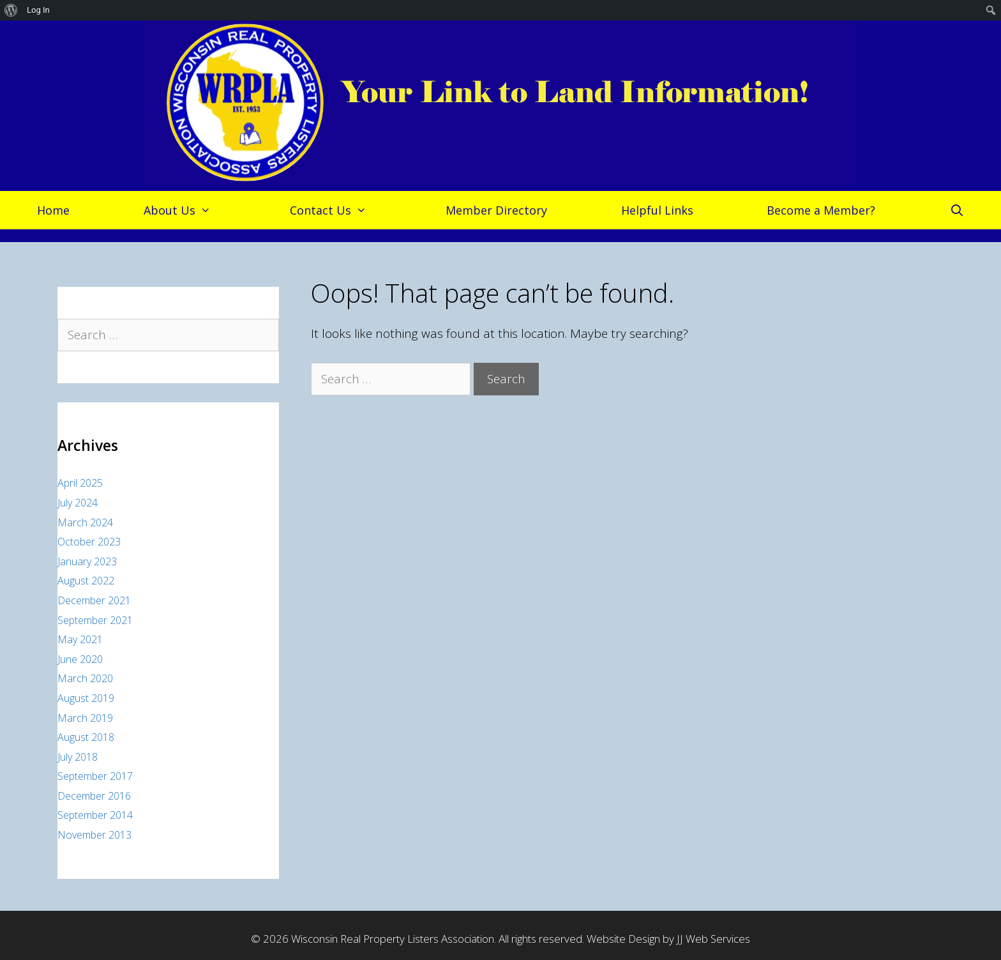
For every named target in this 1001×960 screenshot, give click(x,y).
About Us (183, 210)
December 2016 (94, 796)
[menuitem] (11, 10)
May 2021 (80, 639)
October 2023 (89, 542)
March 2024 (85, 522)
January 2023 (87, 561)
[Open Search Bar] (957, 210)
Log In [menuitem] (38, 10)
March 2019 (85, 718)
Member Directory (496, 210)
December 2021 (94, 600)
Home (53, 210)
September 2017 (95, 776)
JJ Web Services (713, 938)
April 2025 (80, 483)
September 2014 (95, 815)
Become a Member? (821, 210)
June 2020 (80, 659)
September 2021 (95, 620)
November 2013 (94, 835)
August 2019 (85, 698)
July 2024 (77, 503)
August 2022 (85, 581)
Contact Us (334, 210)
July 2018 (77, 757)
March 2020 (85, 678)
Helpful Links (657, 210)
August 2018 (85, 737)
